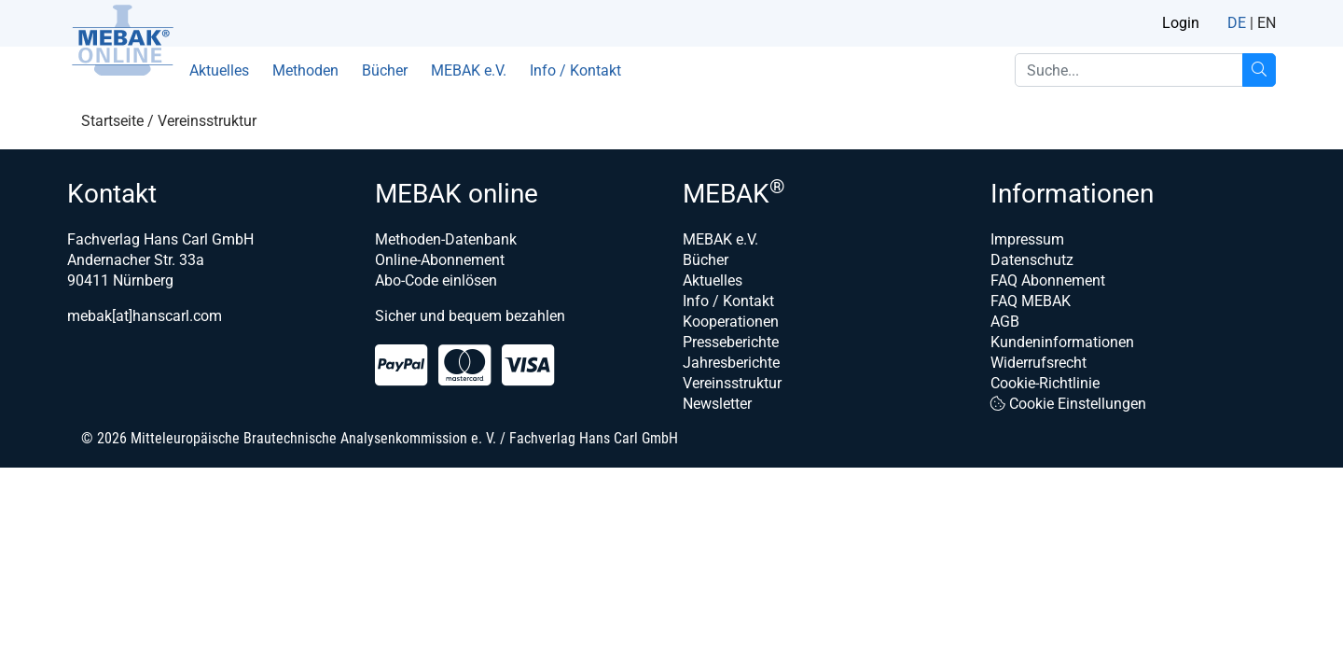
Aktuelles (219, 70)
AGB (1004, 321)
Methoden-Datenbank (446, 239)
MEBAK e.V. (468, 70)
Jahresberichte (731, 362)
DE (1236, 23)
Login (1180, 23)
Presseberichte (731, 342)
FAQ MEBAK (1030, 301)
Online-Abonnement (440, 260)
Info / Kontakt (575, 70)
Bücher (385, 70)
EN (1266, 23)
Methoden (305, 70)
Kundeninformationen (1062, 342)
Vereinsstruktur (732, 383)
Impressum (1027, 239)
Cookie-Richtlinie (1045, 383)
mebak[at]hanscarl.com (144, 316)
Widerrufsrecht (1038, 362)
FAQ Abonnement (1047, 280)
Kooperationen (731, 321)
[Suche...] (1259, 70)
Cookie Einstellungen (1068, 404)
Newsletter (717, 404)
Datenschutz (1031, 260)
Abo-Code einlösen (436, 280)
